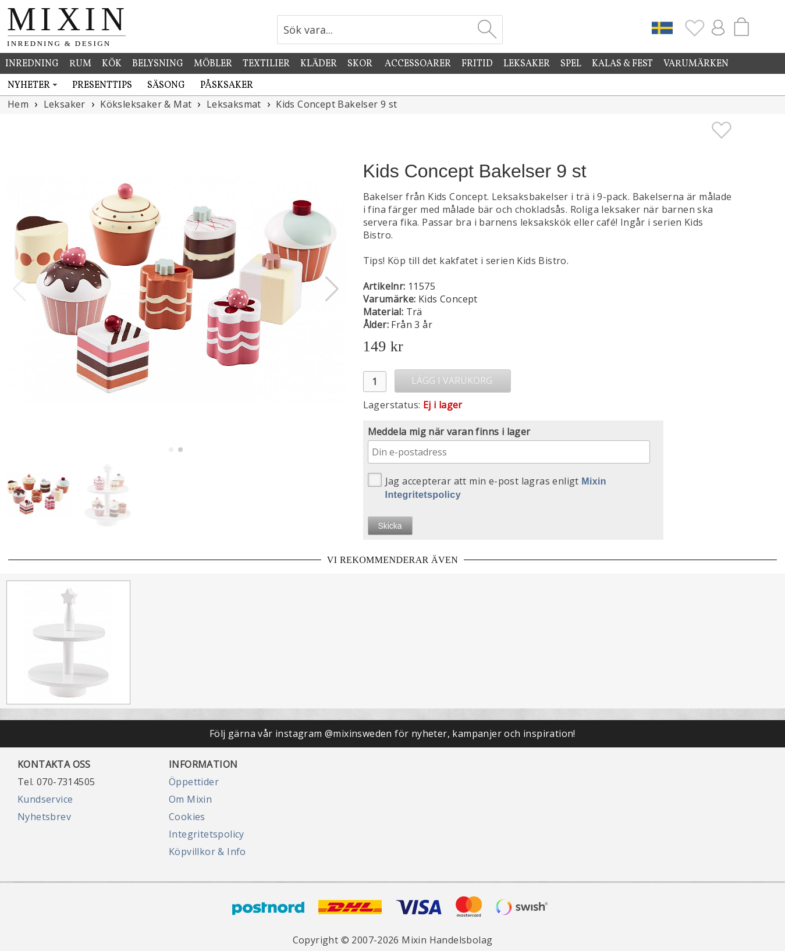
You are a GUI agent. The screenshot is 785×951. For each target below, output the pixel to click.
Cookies (187, 816)
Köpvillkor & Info (207, 851)
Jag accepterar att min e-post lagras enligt (487, 486)
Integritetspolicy (206, 834)
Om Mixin (190, 799)
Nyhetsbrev (44, 816)
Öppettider (194, 781)
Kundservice (45, 799)
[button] (332, 289)
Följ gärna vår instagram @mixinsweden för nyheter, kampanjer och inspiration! (392, 733)
